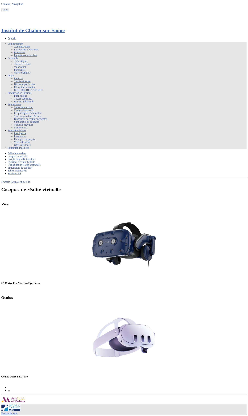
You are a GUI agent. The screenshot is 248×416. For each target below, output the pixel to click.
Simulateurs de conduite (26, 121)
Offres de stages (22, 145)
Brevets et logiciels (24, 101)
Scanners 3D (20, 127)
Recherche (13, 58)
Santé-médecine (22, 81)
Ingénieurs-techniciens (25, 55)
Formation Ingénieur (18, 147)
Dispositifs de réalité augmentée (30, 119)
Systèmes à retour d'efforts (27, 116)
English (12, 38)
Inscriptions (20, 133)
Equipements (14, 104)
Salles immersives (23, 107)
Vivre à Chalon (22, 142)
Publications (20, 95)
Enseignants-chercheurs (26, 49)
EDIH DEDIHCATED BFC (28, 90)
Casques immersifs (24, 110)
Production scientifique (20, 93)
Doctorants (19, 52)
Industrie (18, 78)
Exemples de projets (24, 139)
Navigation (17, 4)
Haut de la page (9, 413)
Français (5, 181)
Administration (22, 46)
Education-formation (24, 87)
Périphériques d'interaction (28, 113)
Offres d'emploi (22, 72)
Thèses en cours (22, 64)
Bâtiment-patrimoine (24, 84)
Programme (20, 136)
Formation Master (17, 130)
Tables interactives (23, 124)
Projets (11, 75)
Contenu (5, 4)
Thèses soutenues (23, 98)
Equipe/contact (15, 43)
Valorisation (20, 67)
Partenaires (19, 69)
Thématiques (20, 61)
